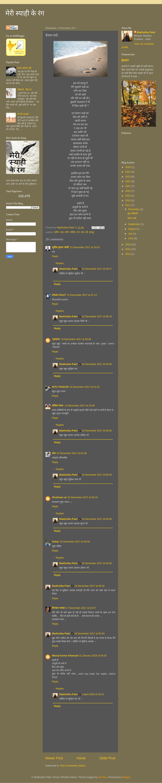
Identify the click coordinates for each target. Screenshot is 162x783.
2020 (128, 191)
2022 (128, 181)
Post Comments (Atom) (72, 765)
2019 (128, 195)
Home (81, 758)
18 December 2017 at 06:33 (89, 633)
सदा (54, 453)
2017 (128, 205)
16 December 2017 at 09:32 (89, 586)
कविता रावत (58, 405)
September (134, 224)
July (130, 233)
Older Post (107, 758)
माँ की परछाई (22, 114)
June (131, 238)
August (132, 229)
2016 (128, 244)
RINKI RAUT (59, 295)
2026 (128, 167)
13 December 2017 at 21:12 (82, 295)
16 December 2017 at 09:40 (97, 364)
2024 (128, 172)
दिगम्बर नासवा (58, 608)
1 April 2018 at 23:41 (93, 694)
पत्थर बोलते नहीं (24, 68)
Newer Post (54, 758)
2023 (128, 176)
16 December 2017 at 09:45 (97, 563)
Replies (60, 263)
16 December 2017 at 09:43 (97, 474)
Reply (55, 256)
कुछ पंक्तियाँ (133, 213)
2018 (128, 200)
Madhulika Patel (68, 268)
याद (82, 232)
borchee (102, 777)
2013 (128, 254)
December (134, 209)
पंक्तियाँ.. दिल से (24, 89)
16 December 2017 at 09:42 (97, 430)
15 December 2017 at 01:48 (71, 453)
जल (61, 232)
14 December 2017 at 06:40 (76, 339)
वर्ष (86, 232)
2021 (128, 186)
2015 (128, 249)
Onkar (55, 541)
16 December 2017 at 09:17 (97, 268)
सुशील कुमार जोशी (60, 247)
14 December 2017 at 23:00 (80, 405)
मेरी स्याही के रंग (24, 13)
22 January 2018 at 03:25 (93, 655)
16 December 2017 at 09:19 (97, 316)
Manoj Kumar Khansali (65, 655)
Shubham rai (59, 497)
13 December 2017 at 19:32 (85, 247)
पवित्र (73, 232)
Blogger (126, 777)
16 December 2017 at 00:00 (75, 541)
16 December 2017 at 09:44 (97, 519)
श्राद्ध (91, 232)
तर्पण (67, 232)
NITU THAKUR (60, 387)
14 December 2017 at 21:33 (84, 387)
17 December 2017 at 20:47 (81, 608)
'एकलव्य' (56, 339)
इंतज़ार (125, 60)
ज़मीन (56, 232)
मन (78, 232)
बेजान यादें (132, 218)
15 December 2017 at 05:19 (83, 497)
